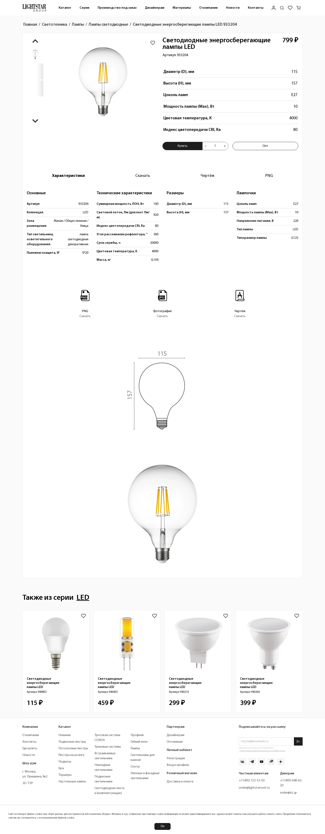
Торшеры (65, 775)
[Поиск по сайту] (282, 8)
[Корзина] (298, 8)
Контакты (255, 8)
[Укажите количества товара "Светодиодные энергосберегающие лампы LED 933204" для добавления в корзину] (215, 146)
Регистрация (176, 758)
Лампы (135, 748)
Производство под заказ (117, 8)
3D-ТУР (27, 783)
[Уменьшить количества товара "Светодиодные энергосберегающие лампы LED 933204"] (205, 146)
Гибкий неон (139, 741)
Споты (135, 766)
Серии (84, 8)
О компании (208, 8)
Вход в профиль (178, 765)
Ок (162, 826)
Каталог (65, 8)
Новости (233, 8)
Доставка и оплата (180, 781)
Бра (61, 768)
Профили (137, 735)
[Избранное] (290, 8)
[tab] (68, 176)
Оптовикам (175, 741)
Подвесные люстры (72, 741)
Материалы (182, 8)
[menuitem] (65, 8)
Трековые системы (108, 746)
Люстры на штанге (71, 755)
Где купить (29, 748)
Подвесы (64, 761)
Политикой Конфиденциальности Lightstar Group (262, 751)
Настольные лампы (72, 781)
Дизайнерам (154, 8)
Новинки (64, 735)
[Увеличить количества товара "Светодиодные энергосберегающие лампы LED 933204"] (225, 146)
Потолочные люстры (73, 748)
